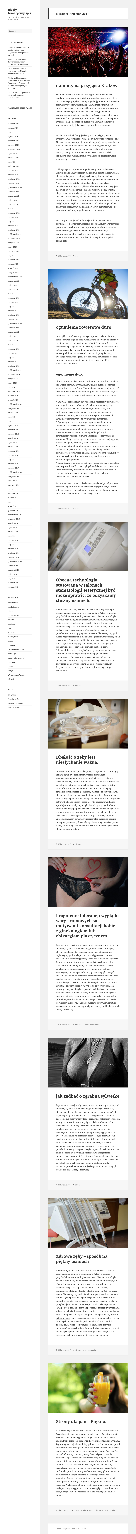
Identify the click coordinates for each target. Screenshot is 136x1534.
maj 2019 (11, 417)
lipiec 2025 (12, 153)
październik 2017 (15, 472)
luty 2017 (11, 502)
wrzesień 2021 (14, 328)
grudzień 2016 (14, 510)
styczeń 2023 (13, 268)
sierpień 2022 (13, 281)
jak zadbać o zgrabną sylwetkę (87, 1096)
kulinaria (11, 632)
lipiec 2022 (12, 285)
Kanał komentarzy (15, 703)
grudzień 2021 (14, 315)
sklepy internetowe (16, 658)
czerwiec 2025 (14, 158)
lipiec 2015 (12, 574)
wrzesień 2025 (14, 149)
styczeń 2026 (13, 136)
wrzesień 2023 (14, 238)
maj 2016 (11, 536)
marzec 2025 (13, 170)
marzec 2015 (13, 587)
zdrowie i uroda (108, 1510)
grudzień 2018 (14, 430)
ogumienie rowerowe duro (83, 327)
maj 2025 (11, 162)
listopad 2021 (13, 319)
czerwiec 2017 (14, 485)
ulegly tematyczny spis (19, 11)
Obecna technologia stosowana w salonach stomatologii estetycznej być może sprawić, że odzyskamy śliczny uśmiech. (86, 590)
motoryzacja (13, 637)
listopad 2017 (13, 468)
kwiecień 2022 (14, 298)
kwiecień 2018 (14, 451)
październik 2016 (15, 515)
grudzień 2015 (14, 553)
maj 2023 (11, 255)
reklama (11, 645)
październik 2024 (15, 187)
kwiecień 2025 (14, 166)
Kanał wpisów (13, 699)
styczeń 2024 (13, 226)
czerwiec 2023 (14, 251)
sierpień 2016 (13, 523)
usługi (10, 671)
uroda (10, 666)
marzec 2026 (13, 128)
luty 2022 (11, 306)
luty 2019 (11, 421)
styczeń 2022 (13, 311)
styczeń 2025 (13, 175)
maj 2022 (11, 294)
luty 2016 (11, 544)
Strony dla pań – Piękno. (81, 1421)
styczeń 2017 (13, 506)
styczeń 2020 (13, 400)
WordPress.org (14, 707)
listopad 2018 (13, 434)
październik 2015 (15, 561)
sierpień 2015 (13, 570)
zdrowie (11, 679)
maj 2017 (11, 489)
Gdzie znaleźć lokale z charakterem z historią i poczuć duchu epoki (18, 71)
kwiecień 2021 (14, 349)
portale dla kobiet (92, 1025)
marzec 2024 (13, 217)
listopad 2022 (13, 272)
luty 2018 (11, 459)
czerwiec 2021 (14, 340)
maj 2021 (11, 345)
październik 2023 (15, 234)
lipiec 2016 (12, 527)
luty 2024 (11, 221)
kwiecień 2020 (14, 391)
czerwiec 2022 (14, 289)
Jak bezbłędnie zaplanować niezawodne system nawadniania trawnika (19, 95)
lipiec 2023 (12, 247)
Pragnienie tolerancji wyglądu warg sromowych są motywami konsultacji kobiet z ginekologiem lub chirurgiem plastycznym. (87, 926)
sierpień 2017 (13, 476)
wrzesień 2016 (14, 519)
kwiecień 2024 (14, 213)
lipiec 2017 (12, 481)
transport (12, 662)
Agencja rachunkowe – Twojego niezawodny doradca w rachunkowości (18, 62)
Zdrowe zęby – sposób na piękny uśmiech (82, 1258)
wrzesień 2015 (14, 566)
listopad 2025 (13, 145)
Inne (10, 628)
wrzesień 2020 (14, 374)
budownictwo (13, 615)
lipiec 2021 (12, 336)
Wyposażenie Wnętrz (16, 675)
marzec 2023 (13, 264)
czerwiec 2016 (14, 532)
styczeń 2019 (13, 425)
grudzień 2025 (14, 141)
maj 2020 (11, 387)
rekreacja (12, 654)
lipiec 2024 (12, 200)
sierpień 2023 (13, 243)
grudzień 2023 (14, 230)
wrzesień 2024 (14, 192)
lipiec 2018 (12, 442)
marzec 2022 (13, 302)
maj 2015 (11, 578)
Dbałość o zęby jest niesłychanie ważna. (77, 759)
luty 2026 (11, 132)
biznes (10, 611)
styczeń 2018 (13, 464)
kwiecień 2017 (14, 493)
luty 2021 (11, 357)
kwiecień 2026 (14, 124)
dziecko (11, 620)
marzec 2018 (13, 455)
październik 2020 (15, 370)
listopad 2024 (13, 183)
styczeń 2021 (13, 362)
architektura (13, 603)
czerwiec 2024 (14, 204)
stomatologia (90, 1350)
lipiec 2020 (12, 383)
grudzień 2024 (14, 179)
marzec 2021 (13, 353)
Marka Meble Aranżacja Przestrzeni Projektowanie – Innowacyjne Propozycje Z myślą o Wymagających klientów (19, 83)
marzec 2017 (13, 498)
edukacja (11, 624)
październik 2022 (15, 277)
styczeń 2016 (13, 549)
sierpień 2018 (13, 438)
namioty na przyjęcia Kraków (86, 85)
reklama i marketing (16, 649)
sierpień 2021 (13, 332)
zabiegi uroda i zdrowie (91, 1510)
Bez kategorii (13, 607)
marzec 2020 (13, 396)
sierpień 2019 (13, 408)
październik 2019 (15, 404)
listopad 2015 (13, 557)
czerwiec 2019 (14, 413)
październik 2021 (15, 323)
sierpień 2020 (13, 379)
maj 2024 (11, 209)
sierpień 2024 (13, 196)
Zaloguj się (12, 695)
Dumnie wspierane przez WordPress (71, 1529)
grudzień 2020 (14, 366)
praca (10, 641)
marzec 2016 (13, 540)
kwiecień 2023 (14, 260)
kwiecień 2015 (14, 583)
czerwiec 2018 (14, 447)
